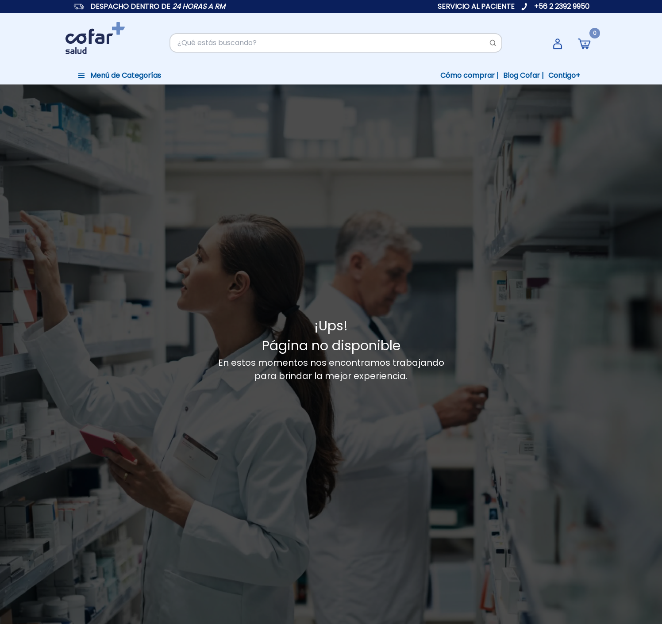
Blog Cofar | (523, 75)
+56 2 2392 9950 (561, 6)
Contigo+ (564, 75)
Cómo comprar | (469, 75)
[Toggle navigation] (119, 75)
